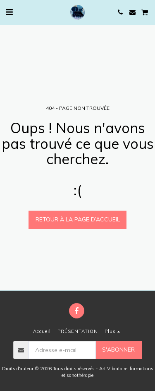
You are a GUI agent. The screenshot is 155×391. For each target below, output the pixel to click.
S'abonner (118, 349)
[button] (9, 12)
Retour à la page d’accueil (78, 219)
